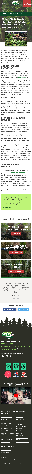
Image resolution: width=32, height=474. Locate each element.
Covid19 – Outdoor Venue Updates (22, 438)
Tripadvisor (10, 356)
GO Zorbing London (5, 452)
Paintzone (3, 455)
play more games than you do (20, 133)
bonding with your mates (18, 172)
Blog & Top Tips (19, 435)
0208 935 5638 (7, 344)
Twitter (24, 309)
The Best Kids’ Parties (6, 425)
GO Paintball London (6, 450)
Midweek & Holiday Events (7, 439)
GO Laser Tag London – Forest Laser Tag (13, 412)
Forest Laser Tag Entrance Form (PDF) (22, 427)
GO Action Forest (8, 446)
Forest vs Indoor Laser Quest (6, 420)
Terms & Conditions (20, 430)
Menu (5, 3)
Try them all (16, 253)
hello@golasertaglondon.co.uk (16, 346)
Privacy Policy (19, 433)
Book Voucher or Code (21, 419)
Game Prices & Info (5, 442)
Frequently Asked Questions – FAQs (7, 434)
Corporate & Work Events (7, 430)
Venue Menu (4, 457)
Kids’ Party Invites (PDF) (6, 428)
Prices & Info (16, 271)
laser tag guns (22, 77)
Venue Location (19, 424)
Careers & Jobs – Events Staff (8, 459)
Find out (16, 234)
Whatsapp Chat (8, 349)
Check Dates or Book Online (22, 442)
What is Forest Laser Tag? (7, 417)
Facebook (10, 309)
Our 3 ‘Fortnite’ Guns (6, 423)
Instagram (7, 356)
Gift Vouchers (19, 421)
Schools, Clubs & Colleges (7, 437)
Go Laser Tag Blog (12, 14)
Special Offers (19, 417)
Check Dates (27, 3)
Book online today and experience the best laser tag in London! (15, 206)
